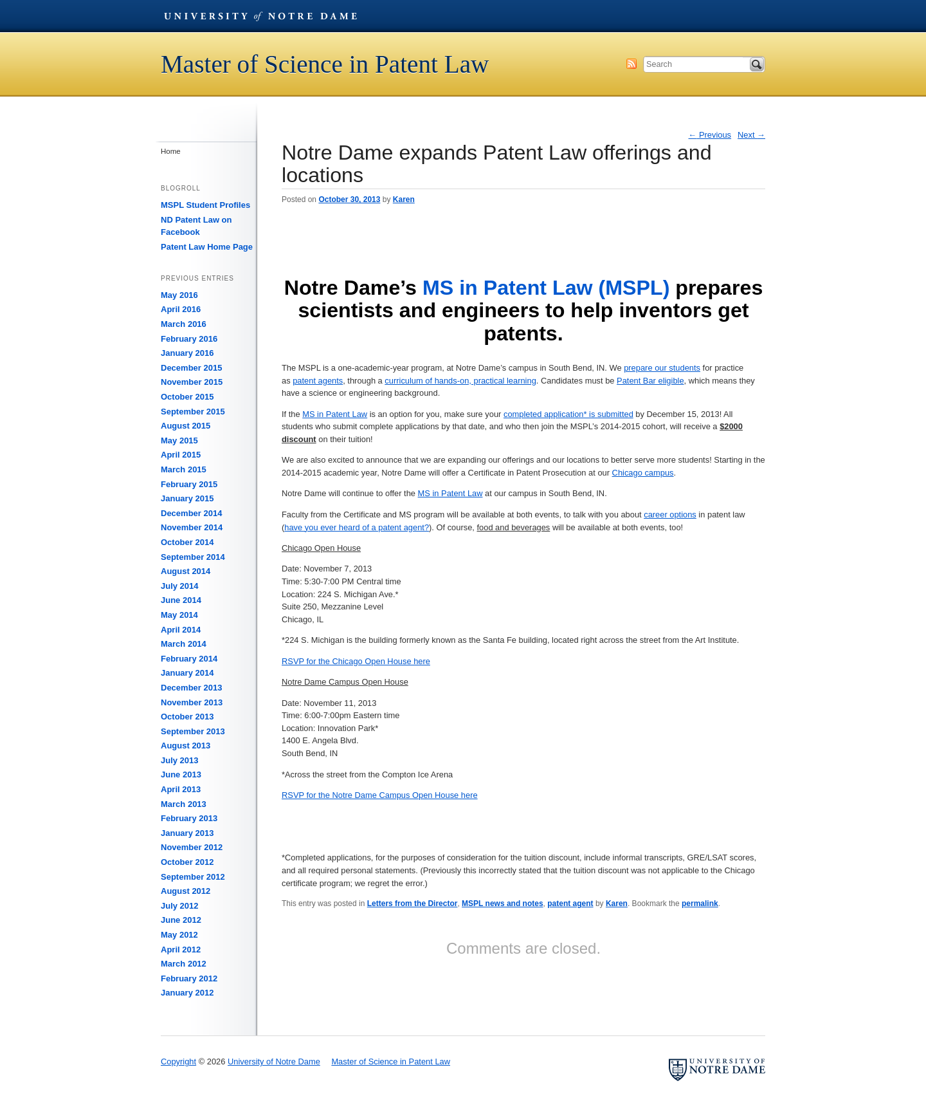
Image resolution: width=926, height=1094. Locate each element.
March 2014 (183, 644)
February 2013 (189, 818)
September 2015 (193, 411)
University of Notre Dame (260, 16)
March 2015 (183, 469)
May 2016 (179, 295)
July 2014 (180, 586)
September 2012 (193, 877)
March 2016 (183, 324)
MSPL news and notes (502, 903)
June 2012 (181, 920)
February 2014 (189, 658)
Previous (710, 135)
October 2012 (187, 862)
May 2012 (179, 935)
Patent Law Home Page (207, 247)
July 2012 (180, 906)
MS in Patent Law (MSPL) (545, 287)
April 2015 (181, 454)
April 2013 (181, 789)
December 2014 (191, 513)
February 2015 (189, 484)
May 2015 (179, 440)
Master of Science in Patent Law (325, 64)
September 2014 (193, 557)
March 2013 (183, 804)
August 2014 (185, 571)
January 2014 (187, 673)
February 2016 (189, 339)
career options (670, 514)
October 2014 (187, 542)
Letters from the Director (412, 903)
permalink (700, 903)
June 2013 (181, 774)
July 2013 (180, 760)
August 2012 (185, 891)
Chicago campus (643, 472)
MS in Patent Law (334, 414)
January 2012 (187, 992)
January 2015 (187, 498)
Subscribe (631, 64)
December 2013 (191, 687)
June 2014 (181, 600)
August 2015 (185, 426)
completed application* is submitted (568, 414)
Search (757, 64)
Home (171, 151)
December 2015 (191, 368)
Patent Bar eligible (650, 380)
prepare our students (662, 368)
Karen (404, 199)
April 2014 (181, 630)
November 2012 (191, 847)
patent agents (318, 380)
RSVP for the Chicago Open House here (356, 661)
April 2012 (181, 949)
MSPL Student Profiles (205, 205)
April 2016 (181, 309)
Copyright (178, 1061)
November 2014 (191, 527)
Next (751, 135)
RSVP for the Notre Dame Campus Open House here (380, 795)
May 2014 (179, 615)
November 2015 (191, 382)
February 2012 (189, 978)
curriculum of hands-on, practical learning (460, 380)
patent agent (570, 903)
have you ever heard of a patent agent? (356, 527)
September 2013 (193, 731)
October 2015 (187, 397)
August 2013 (185, 745)
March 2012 (183, 964)
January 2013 (187, 833)
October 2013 (187, 716)
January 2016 (187, 353)
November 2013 (191, 702)
